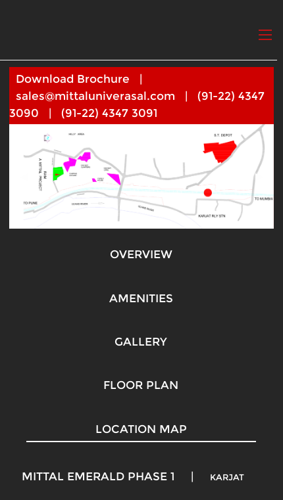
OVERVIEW (141, 254)
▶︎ (264, 176)
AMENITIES (141, 298)
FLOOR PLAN (140, 385)
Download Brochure (73, 78)
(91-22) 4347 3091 (109, 113)
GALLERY (141, 341)
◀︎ (29, 176)
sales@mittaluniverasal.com (95, 95)
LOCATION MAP (141, 429)
